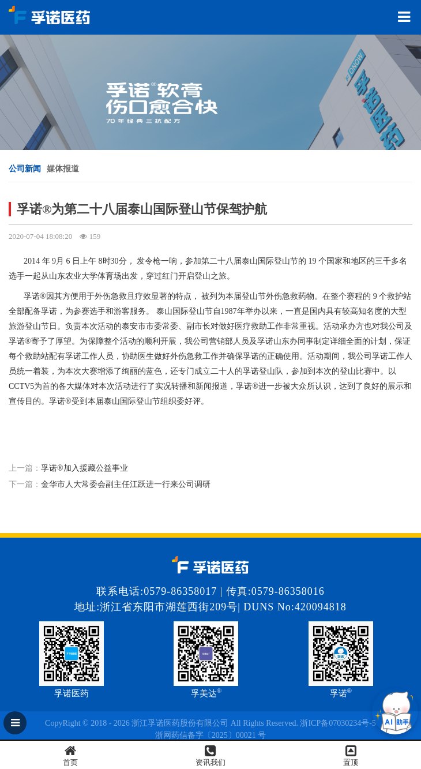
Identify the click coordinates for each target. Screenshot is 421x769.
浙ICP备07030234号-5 (337, 723)
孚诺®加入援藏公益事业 (84, 468)
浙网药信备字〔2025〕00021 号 (210, 735)
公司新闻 (25, 168)
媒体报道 (63, 168)
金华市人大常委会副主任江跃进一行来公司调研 (125, 484)
